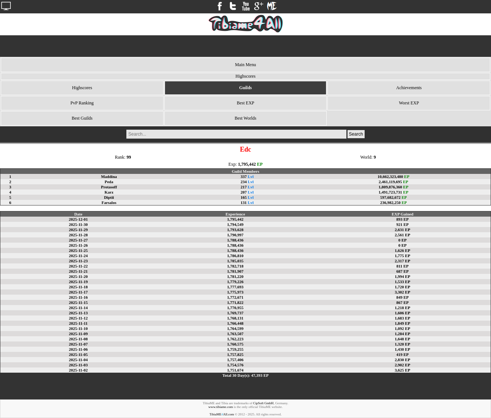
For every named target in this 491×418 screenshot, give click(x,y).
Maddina (109, 176)
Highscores (82, 87)
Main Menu (245, 64)
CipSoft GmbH (263, 403)
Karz (108, 192)
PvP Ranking (82, 103)
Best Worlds (245, 118)
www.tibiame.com (221, 407)
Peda (108, 181)
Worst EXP (409, 103)
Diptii (109, 197)
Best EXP (245, 103)
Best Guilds (82, 118)
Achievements (409, 87)
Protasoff (109, 187)
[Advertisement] (245, 46)
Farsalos (108, 202)
